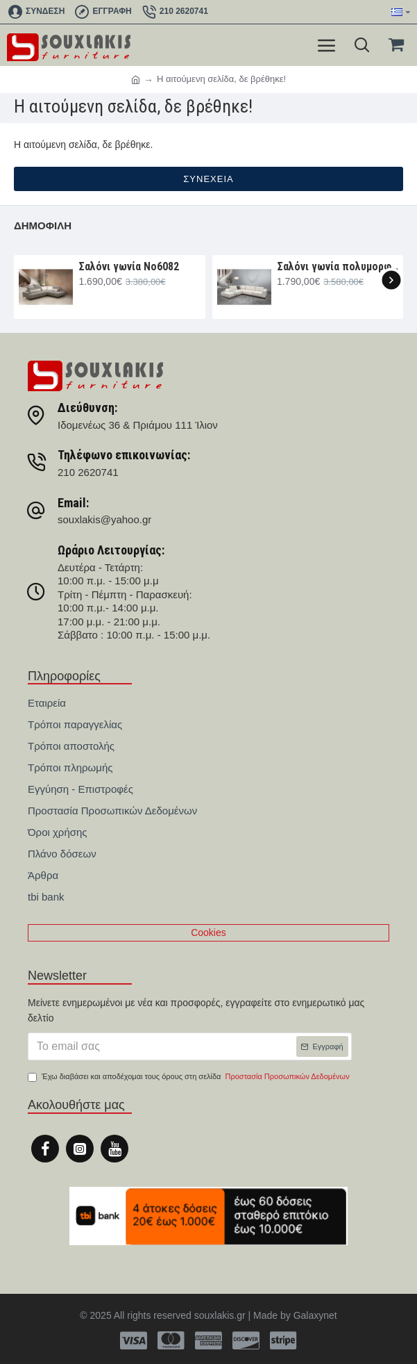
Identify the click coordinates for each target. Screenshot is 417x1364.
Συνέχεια (208, 179)
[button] (391, 280)
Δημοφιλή (42, 225)
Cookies (208, 932)
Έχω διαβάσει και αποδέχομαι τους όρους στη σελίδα (190, 1077)
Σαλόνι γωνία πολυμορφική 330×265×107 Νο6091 (337, 266)
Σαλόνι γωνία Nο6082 (128, 266)
